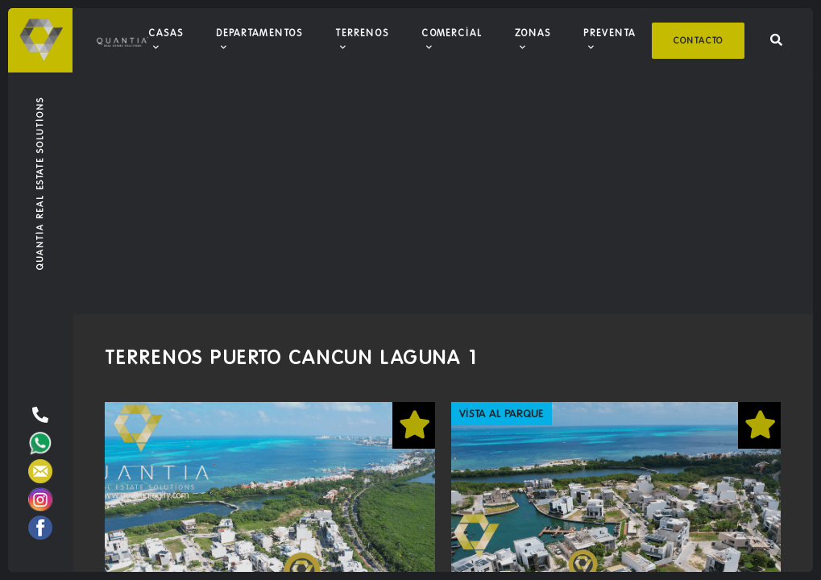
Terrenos (362, 32)
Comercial (452, 32)
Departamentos (259, 32)
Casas (166, 32)
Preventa (609, 32)
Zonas (533, 32)
